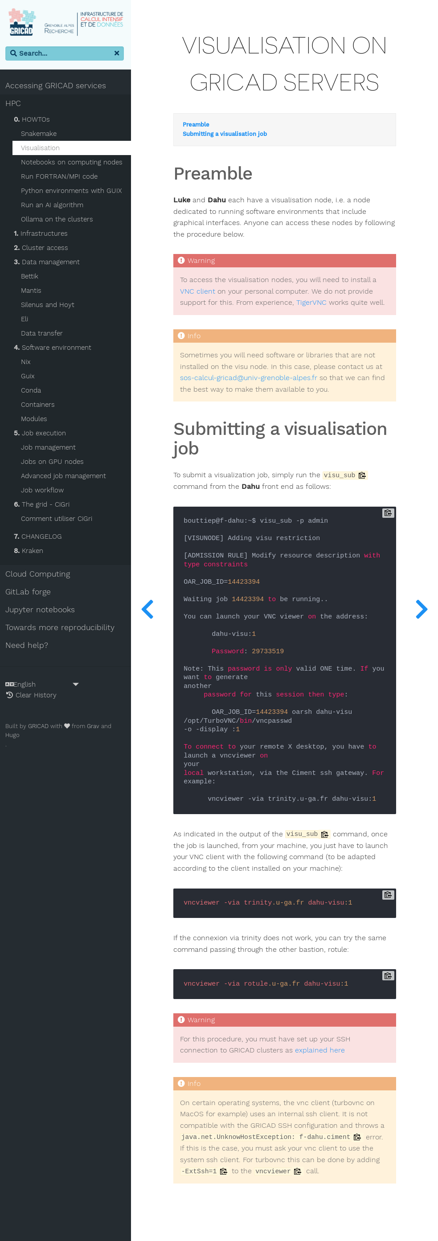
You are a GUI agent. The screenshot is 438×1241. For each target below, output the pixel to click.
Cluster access (43, 248)
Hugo (14, 735)
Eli (26, 319)
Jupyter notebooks (42, 610)
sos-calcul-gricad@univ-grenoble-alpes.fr (251, 378)
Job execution (42, 434)
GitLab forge (30, 592)
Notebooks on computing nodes (73, 163)
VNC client (200, 292)
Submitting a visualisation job (228, 134)
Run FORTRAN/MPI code (61, 177)
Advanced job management (65, 476)
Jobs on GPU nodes (54, 462)
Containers (40, 405)
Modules (36, 419)
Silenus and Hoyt (49, 305)
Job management (50, 448)
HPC (15, 103)
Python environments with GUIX (73, 191)
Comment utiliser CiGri (58, 519)
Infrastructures (43, 234)
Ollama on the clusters (59, 220)
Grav (95, 726)
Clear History (33, 695)
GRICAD (40, 726)
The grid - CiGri (43, 505)
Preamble (199, 125)
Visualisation (42, 148)
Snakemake (40, 134)
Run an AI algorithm (54, 205)
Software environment (54, 348)
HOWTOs (34, 120)
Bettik (31, 277)
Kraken (30, 551)
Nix (28, 362)
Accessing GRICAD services (57, 86)
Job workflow (44, 491)
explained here (323, 1051)
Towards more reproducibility (61, 627)
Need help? (28, 645)
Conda (33, 391)
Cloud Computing (39, 574)
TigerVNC (314, 303)
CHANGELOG (40, 537)
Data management (49, 262)
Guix (30, 377)
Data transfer (44, 334)
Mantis (33, 291)
